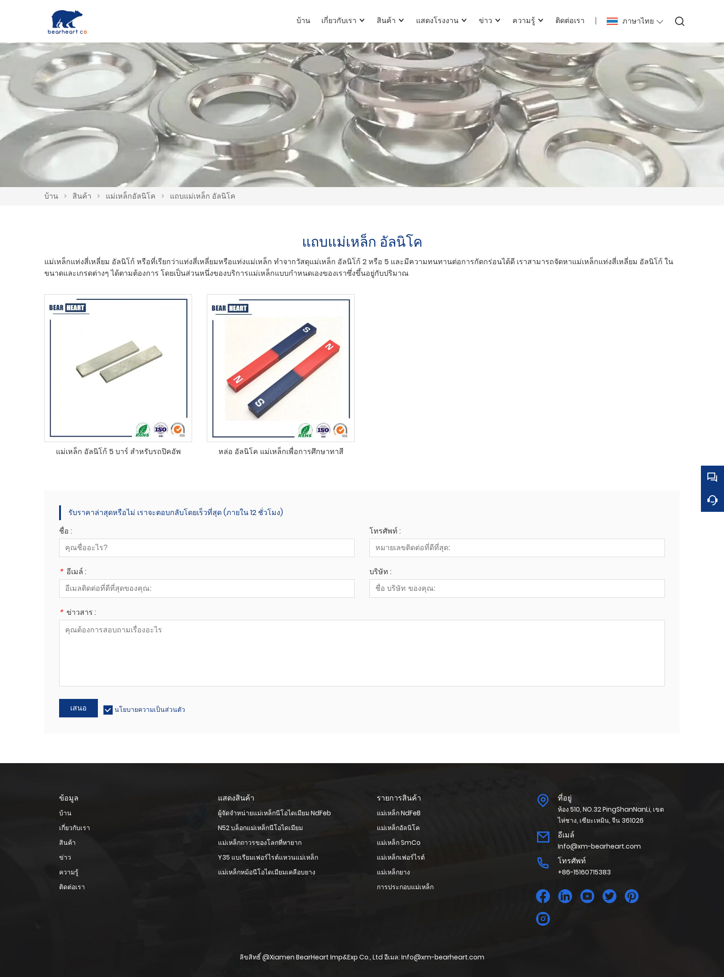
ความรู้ (68, 872)
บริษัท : (380, 572)
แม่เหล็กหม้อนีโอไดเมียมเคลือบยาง (266, 872)
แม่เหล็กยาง (393, 872)
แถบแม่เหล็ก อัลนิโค (202, 196)
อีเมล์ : (72, 572)
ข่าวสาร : (77, 613)
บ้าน (51, 196)
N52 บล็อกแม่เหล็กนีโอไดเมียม (260, 827)
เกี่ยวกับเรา (74, 827)
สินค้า (81, 196)
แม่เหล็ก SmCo (399, 842)
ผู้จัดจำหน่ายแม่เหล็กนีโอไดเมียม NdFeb (274, 813)
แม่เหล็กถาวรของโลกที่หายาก (260, 842)
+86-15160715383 (584, 872)
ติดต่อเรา (72, 887)
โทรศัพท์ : (385, 532)
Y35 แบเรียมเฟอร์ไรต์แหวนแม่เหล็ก (268, 857)
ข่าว (65, 857)
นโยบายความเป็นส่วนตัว (150, 709)
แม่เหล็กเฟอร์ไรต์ (401, 857)
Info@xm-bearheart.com (599, 846)
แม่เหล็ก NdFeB (399, 813)
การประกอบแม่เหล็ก (405, 887)
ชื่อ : (65, 532)
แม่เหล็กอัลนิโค (131, 196)
